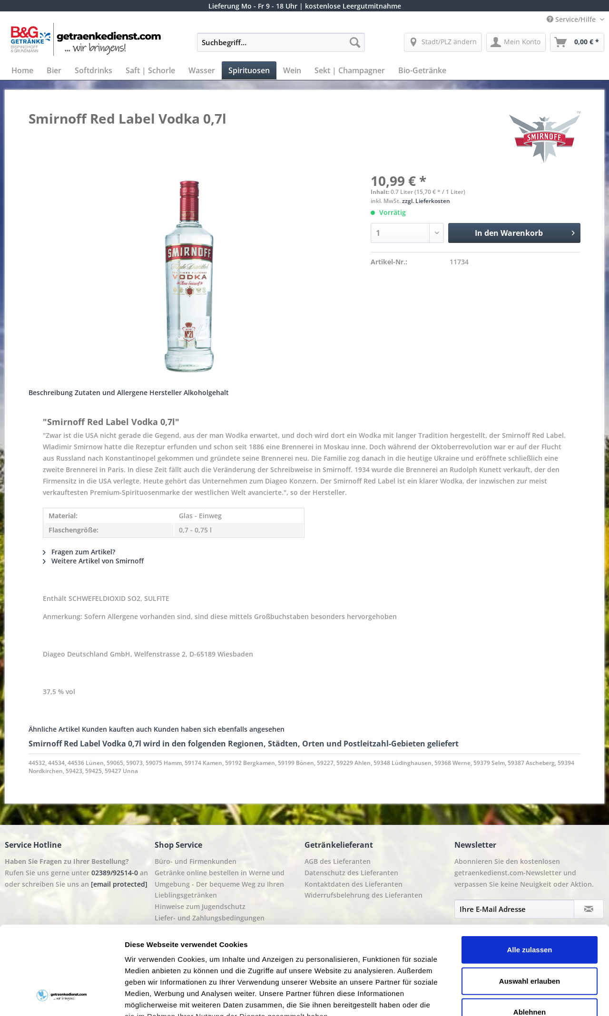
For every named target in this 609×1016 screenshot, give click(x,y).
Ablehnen (529, 933)
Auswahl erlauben (529, 902)
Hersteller (165, 392)
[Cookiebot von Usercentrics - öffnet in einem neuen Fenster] (61, 997)
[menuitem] (281, 47)
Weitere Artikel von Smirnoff (93, 560)
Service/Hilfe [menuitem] (572, 19)
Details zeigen (506, 997)
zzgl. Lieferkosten (426, 201)
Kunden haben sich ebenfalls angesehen (219, 729)
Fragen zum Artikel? (79, 551)
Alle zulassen (529, 871)
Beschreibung (51, 392)
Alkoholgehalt (206, 392)
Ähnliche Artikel (54, 729)
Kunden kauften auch (117, 729)
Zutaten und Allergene (111, 392)
